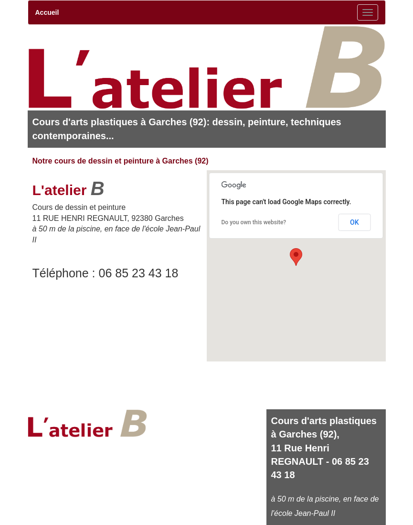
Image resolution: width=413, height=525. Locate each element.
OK (354, 222)
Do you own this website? (254, 222)
